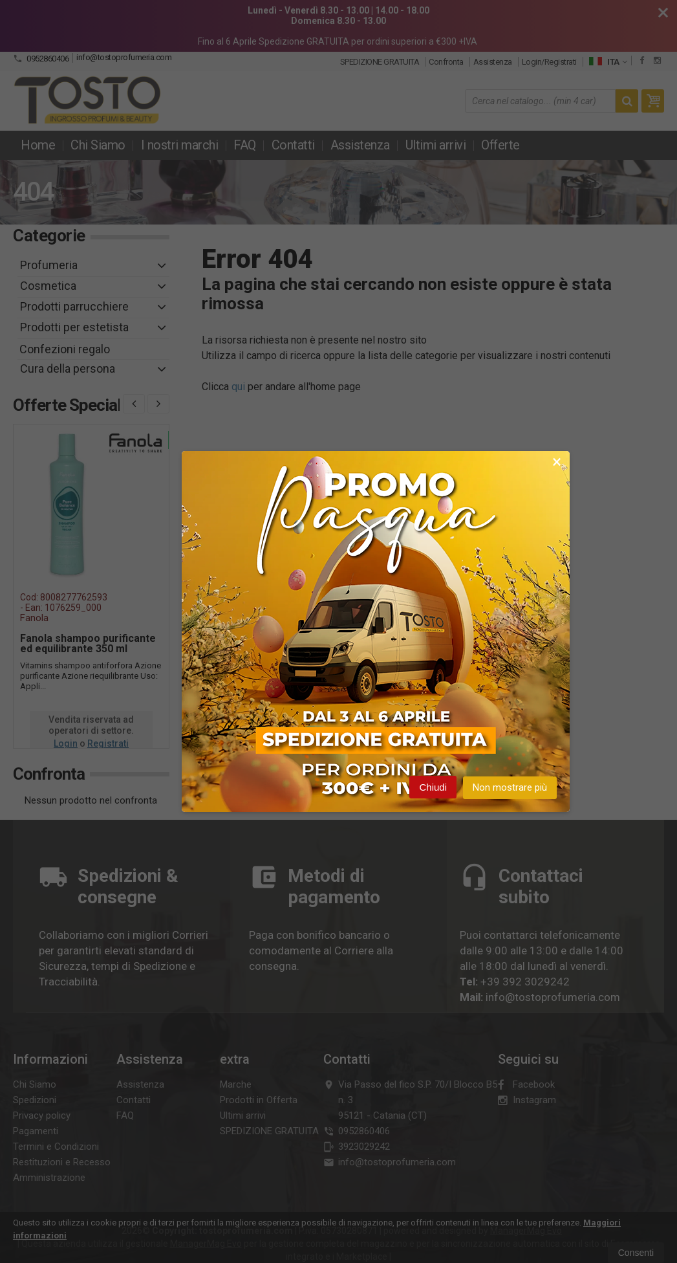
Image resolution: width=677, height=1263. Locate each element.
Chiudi (433, 787)
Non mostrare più (510, 788)
